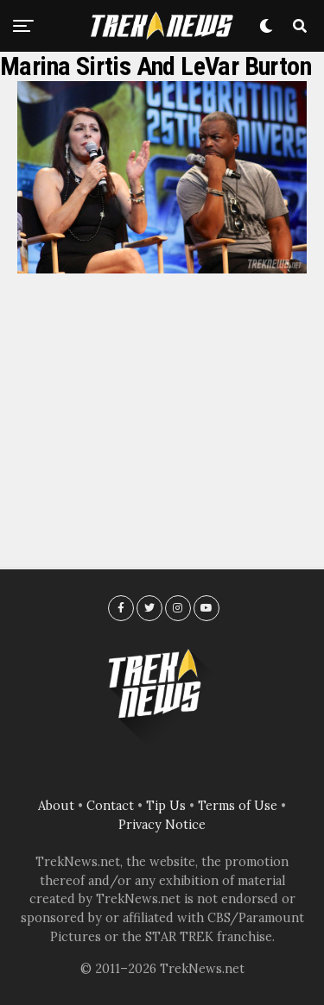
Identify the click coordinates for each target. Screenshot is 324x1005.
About (56, 805)
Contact (110, 805)
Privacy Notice (162, 824)
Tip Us (166, 805)
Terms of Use (237, 805)
